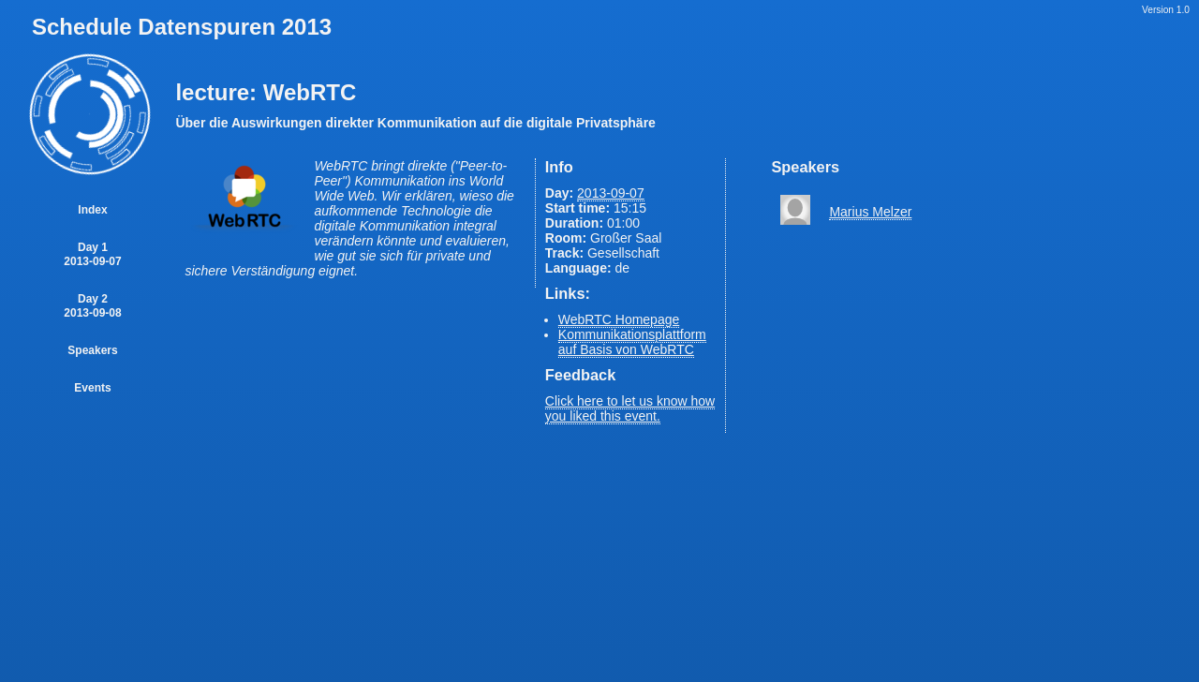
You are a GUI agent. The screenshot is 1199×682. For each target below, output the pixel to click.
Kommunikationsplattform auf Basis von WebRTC (632, 342)
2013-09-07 (610, 192)
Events (92, 387)
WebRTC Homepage (618, 319)
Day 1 (92, 254)
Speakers (92, 350)
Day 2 (92, 305)
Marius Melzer (870, 211)
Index (92, 209)
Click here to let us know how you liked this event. (630, 408)
